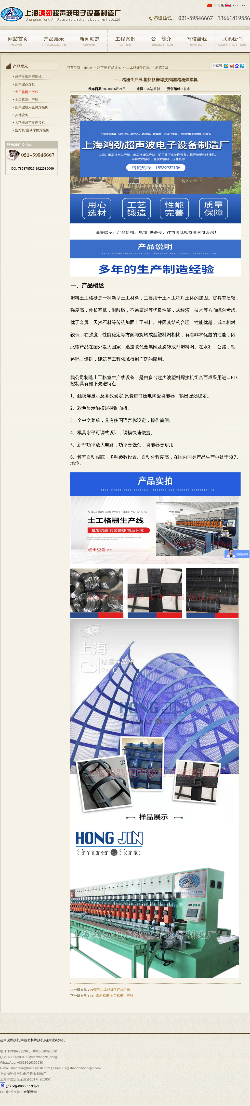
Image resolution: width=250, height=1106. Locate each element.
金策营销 (30, 1092)
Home (88, 67)
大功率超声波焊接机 (30, 122)
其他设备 (21, 115)
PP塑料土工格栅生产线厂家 (110, 989)
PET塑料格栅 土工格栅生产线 (111, 996)
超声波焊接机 (10, 1040)
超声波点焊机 (25, 84)
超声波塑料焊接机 (28, 77)
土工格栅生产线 (26, 92)
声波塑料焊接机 (32, 1040)
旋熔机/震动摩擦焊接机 (32, 130)
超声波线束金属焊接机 (31, 107)
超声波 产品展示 (109, 67)
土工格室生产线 (26, 100)
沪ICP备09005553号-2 (22, 1086)
